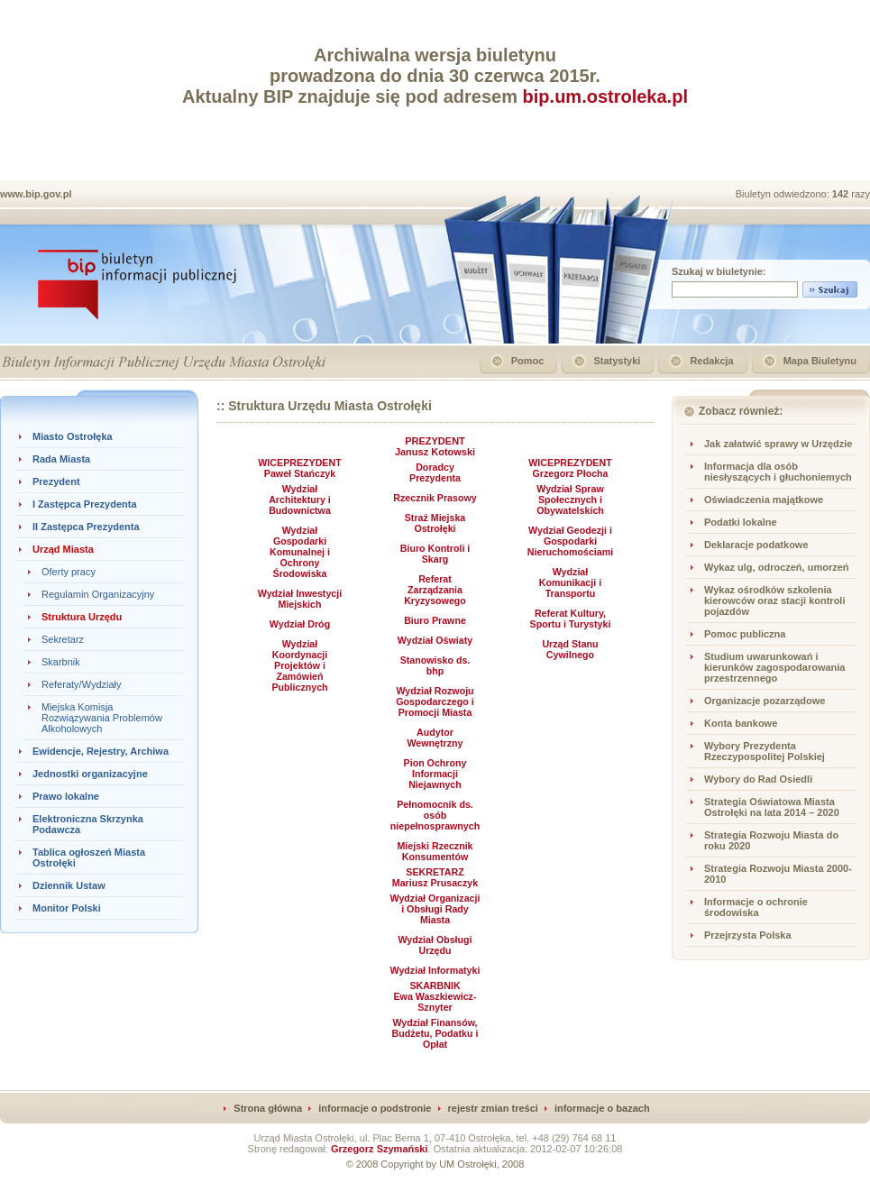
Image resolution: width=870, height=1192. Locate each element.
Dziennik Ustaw (68, 885)
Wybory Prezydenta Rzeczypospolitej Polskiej (764, 751)
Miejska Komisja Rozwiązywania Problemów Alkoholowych (101, 717)
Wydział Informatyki (435, 970)
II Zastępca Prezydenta (86, 526)
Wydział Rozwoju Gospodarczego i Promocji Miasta (434, 701)
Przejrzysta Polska (748, 935)
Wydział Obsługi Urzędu (435, 945)
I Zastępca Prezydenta (84, 504)
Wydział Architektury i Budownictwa (300, 499)
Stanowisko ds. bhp (435, 665)
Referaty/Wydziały (81, 684)
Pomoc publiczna (744, 633)
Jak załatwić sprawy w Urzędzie (778, 443)
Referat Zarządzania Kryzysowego (435, 589)
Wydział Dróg (300, 624)
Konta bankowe (740, 723)
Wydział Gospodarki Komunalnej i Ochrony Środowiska (300, 552)
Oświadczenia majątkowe (763, 499)
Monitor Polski (66, 908)
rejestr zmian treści (493, 1108)
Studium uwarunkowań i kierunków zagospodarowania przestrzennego (774, 667)
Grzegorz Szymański (379, 1148)
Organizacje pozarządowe (764, 700)
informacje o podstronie (374, 1108)
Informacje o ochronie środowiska (756, 907)
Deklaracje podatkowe (756, 544)
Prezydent (56, 481)
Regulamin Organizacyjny (97, 594)
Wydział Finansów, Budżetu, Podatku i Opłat (435, 1033)
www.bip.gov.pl (35, 193)
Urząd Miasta (63, 549)
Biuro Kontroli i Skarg (435, 553)
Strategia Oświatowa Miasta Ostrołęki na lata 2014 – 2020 (771, 807)
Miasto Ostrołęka (72, 436)
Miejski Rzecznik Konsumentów (434, 851)
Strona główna (268, 1108)
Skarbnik (60, 661)
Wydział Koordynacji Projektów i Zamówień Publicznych (299, 665)
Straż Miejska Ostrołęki (435, 523)
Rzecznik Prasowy (434, 497)
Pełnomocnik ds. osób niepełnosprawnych (435, 815)
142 (841, 193)
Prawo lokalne (65, 796)
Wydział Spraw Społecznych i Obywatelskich (570, 499)
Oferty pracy (68, 571)
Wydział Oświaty (435, 640)
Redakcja (711, 360)
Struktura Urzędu (81, 616)
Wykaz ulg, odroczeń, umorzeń (776, 567)
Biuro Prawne (435, 620)
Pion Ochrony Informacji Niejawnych (435, 773)
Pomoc (528, 360)
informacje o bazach (602, 1108)
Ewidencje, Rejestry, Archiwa (100, 751)
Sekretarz (62, 639)
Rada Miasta (61, 459)
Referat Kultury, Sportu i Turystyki (570, 618)
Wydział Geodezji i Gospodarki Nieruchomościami (570, 541)
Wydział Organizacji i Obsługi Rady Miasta (435, 909)
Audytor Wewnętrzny (435, 737)
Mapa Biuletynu (819, 360)
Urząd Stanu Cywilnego (570, 649)
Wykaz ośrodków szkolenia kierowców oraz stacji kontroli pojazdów (775, 600)
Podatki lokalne (740, 522)
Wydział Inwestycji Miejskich (300, 599)
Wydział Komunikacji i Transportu (570, 582)
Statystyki (616, 360)
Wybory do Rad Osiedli (758, 779)
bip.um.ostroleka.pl (605, 96)
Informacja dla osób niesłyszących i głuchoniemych (778, 471)
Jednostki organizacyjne (90, 773)
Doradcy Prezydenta (435, 472)
